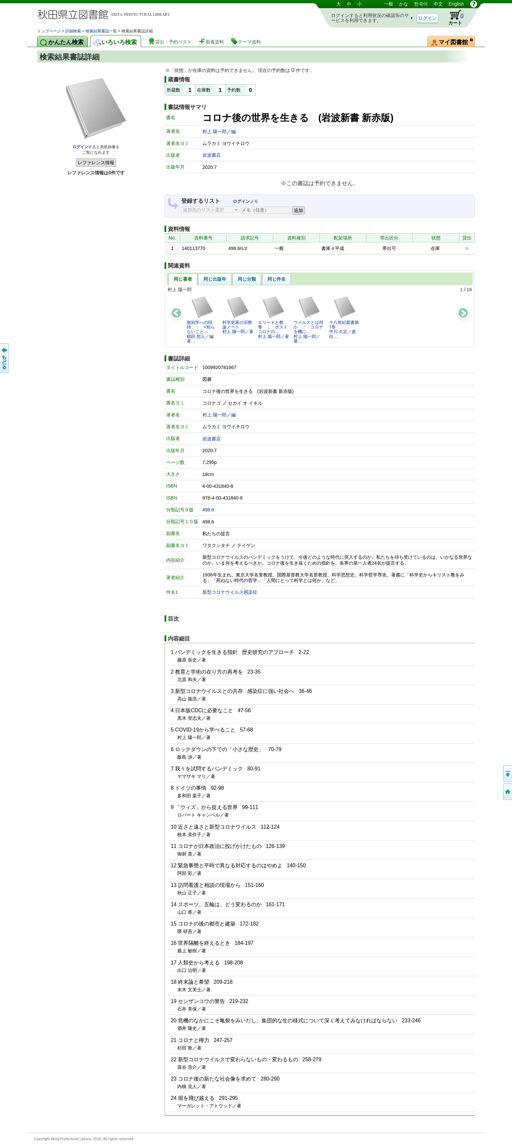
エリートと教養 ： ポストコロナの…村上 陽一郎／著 (273, 317)
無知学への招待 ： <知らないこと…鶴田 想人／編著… (201, 320)
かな (403, 4)
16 (469, 289)
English (456, 4)
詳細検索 (73, 31)
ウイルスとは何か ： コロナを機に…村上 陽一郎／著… (308, 320)
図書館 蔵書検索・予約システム (105, 14)
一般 (388, 4)
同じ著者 (183, 279)
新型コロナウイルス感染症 (229, 592)
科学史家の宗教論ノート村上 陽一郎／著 (237, 315)
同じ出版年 (214, 279)
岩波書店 (211, 155)
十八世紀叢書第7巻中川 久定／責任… (344, 317)
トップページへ (507, 792)
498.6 (208, 509)
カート (453, 18)
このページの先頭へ (507, 774)
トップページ (49, 31)
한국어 (421, 4)
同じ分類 (247, 279)
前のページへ (5, 358)
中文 (438, 4)
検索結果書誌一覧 (101, 31)
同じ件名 (276, 279)
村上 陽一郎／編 (219, 131)
